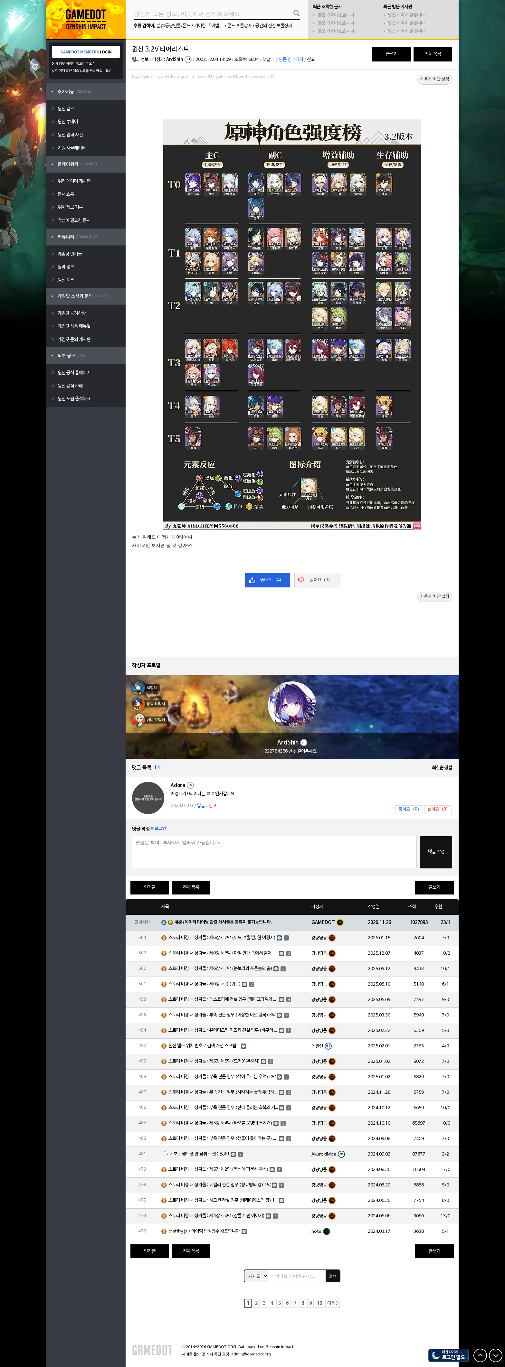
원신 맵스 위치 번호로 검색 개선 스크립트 (204, 1046)
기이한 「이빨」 (209, 25)
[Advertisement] (292, 98)
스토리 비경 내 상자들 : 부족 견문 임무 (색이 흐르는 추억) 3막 (222, 1076)
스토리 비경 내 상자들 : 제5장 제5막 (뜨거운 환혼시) (214, 1061)
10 (319, 1303)
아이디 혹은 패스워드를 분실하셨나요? (83, 71)
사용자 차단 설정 (434, 79)
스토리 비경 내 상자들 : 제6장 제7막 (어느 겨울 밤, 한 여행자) (222, 937)
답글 (201, 805)
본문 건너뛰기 (291, 59)
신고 (311, 59)
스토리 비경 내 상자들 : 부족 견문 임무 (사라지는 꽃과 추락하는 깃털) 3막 (223, 1092)
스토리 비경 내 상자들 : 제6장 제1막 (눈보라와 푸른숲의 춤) (220, 968)
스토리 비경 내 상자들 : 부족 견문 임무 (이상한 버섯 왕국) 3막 (222, 1015)
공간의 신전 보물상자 (273, 25)
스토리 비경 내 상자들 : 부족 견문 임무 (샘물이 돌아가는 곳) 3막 (223, 1138)
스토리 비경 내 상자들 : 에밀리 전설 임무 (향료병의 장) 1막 (219, 1185)
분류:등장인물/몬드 (173, 25)
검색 (333, 1276)
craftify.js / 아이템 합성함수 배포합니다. (204, 1231)
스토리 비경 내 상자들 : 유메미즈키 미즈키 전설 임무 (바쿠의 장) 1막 (223, 1030)
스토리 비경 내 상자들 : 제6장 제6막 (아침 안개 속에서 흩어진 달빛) (223, 953)
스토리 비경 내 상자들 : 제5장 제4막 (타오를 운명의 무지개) (220, 1123)
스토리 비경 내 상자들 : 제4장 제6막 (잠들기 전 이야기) (216, 1215)
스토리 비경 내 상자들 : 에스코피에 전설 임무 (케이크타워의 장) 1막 (223, 999)
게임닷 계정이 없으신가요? (74, 64)
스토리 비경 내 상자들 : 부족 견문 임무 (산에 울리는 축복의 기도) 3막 (223, 1107)
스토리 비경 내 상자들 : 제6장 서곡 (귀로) (204, 984)
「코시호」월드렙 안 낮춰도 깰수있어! (195, 1154)
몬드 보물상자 (239, 25)
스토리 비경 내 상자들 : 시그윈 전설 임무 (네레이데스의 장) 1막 (223, 1200)
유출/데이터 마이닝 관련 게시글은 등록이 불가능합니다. (223, 922)
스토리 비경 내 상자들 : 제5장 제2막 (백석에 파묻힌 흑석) (218, 1169)
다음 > (332, 1303)
